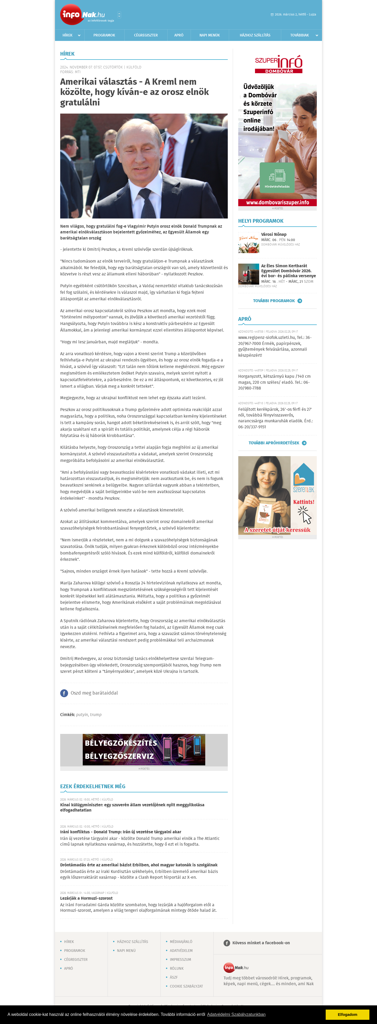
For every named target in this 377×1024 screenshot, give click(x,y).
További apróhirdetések (274, 443)
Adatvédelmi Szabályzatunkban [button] (236, 1014)
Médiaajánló (181, 942)
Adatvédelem (181, 951)
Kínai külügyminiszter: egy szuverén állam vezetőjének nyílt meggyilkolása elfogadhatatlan (132, 808)
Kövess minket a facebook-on (261, 943)
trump (96, 715)
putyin (82, 715)
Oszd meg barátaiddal (94, 693)
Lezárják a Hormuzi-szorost (86, 898)
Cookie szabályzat (186, 986)
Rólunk (177, 969)
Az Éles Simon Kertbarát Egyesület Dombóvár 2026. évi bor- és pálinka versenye (288, 271)
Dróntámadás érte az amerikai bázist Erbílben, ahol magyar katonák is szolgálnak (139, 865)
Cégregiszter (146, 35)
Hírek (68, 35)
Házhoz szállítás (255, 35)
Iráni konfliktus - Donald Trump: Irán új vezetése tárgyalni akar (120, 832)
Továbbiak (299, 35)
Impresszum (180, 960)
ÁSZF (174, 977)
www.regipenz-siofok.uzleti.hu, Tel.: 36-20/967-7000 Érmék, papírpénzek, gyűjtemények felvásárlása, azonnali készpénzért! (275, 346)
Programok (104, 35)
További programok (274, 300)
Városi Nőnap (274, 234)
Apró (179, 35)
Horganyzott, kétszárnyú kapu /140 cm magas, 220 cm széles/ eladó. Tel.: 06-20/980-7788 (274, 382)
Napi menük (209, 35)
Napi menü (126, 951)
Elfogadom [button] (347, 1014)
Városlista (119, 15)
